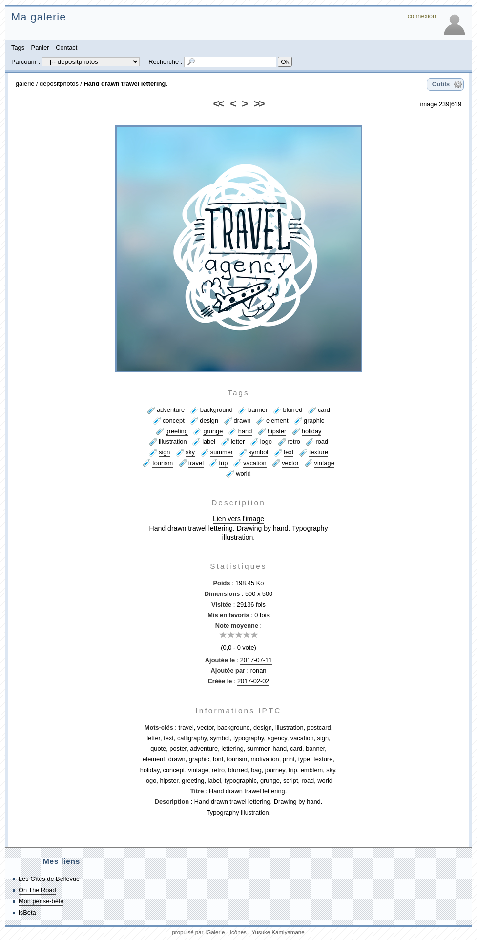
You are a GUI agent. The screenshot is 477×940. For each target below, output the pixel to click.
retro (294, 441)
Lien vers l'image (238, 519)
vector (290, 463)
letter (238, 441)
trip (223, 463)
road (321, 441)
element (277, 420)
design (209, 420)
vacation (255, 463)
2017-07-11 (256, 660)
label (208, 441)
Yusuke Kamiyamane (277, 932)
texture (318, 452)
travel (196, 463)
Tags (17, 47)
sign (164, 452)
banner (258, 409)
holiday (312, 431)
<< (218, 104)
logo (266, 441)
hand (245, 431)
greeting (177, 431)
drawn (242, 420)
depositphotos (59, 83)
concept (174, 420)
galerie (25, 83)
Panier (40, 47)
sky (190, 452)
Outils (441, 84)
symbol (259, 452)
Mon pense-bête (41, 901)
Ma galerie (38, 17)
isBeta (27, 912)
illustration (173, 441)
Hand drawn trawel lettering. (125, 83)
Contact (66, 47)
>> (258, 104)
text (289, 452)
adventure (171, 409)
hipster (277, 431)
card (324, 409)
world (243, 473)
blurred (293, 409)
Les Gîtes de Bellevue (49, 878)
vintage (324, 463)
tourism (162, 463)
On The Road (37, 890)
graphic (314, 420)
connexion (422, 16)
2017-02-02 (253, 681)
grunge (213, 431)
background (216, 409)
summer (221, 452)
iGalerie (215, 932)
